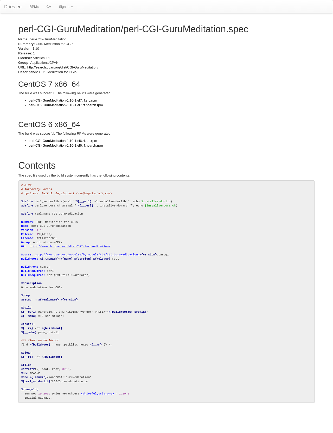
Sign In (66, 7)
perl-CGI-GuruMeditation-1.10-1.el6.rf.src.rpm (63, 141)
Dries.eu (13, 6)
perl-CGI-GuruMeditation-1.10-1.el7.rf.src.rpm (63, 100)
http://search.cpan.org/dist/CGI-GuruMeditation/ (62, 67)
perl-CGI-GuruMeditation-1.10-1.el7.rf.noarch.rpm (66, 105)
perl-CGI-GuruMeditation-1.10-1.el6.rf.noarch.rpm (66, 145)
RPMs (34, 7)
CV (48, 7)
